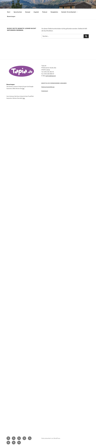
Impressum (44, 91)
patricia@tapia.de (51, 76)
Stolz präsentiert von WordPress (50, 438)
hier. (24, 98)
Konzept (27, 12)
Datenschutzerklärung (47, 87)
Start (8, 12)
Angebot (36, 12)
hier (23, 88)
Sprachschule (18, 12)
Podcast (44, 12)
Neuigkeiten (54, 12)
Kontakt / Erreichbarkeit (69, 12)
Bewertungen (11, 16)
